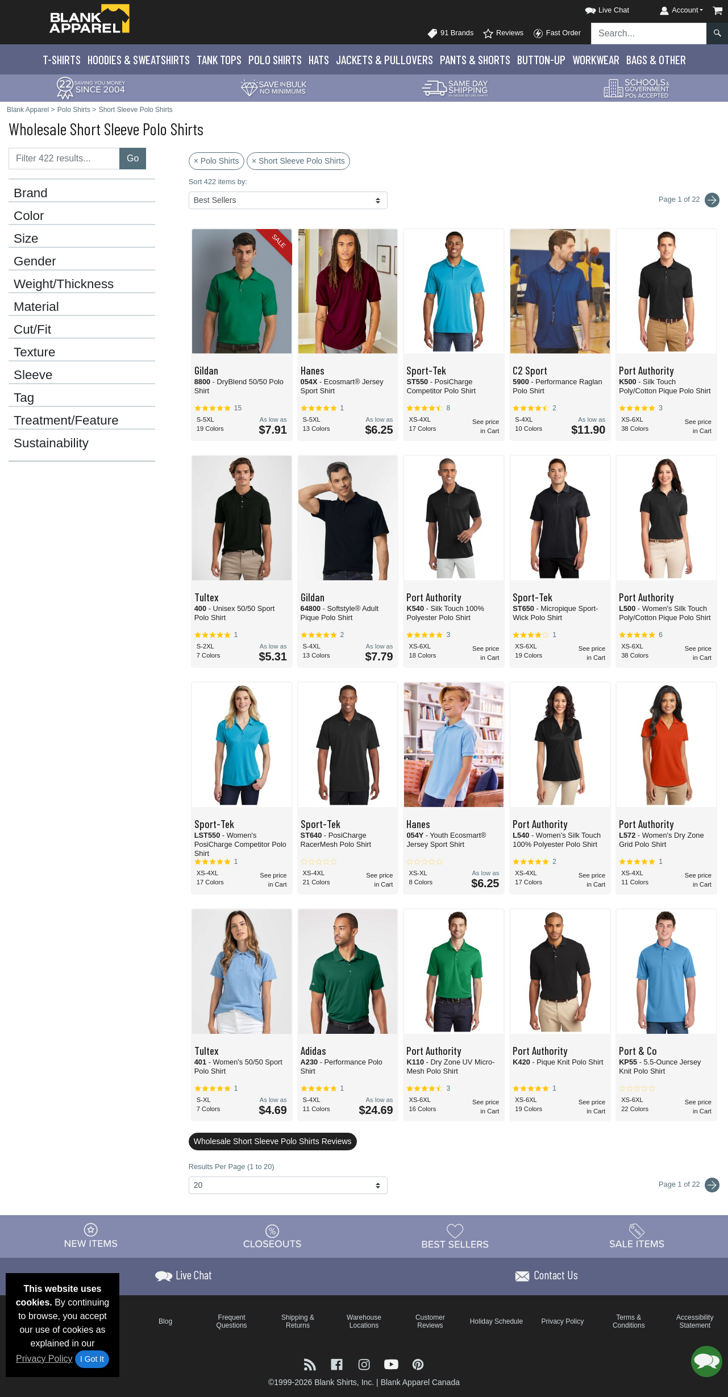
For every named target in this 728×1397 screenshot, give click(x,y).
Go (133, 158)
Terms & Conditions (629, 1321)
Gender (35, 261)
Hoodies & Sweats (139, 59)
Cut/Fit (32, 329)
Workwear (595, 59)
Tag (24, 398)
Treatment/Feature (66, 420)
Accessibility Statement (694, 1321)
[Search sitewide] (649, 33)
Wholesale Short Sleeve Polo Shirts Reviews (273, 1141)
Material (36, 307)
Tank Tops (219, 59)
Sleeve (33, 375)
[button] (596, 8)
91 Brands (450, 33)
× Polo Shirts (216, 160)
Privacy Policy (44, 1358)
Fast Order (557, 33)
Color (29, 216)
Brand (31, 193)
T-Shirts (62, 59)
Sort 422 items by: (218, 181)
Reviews (502, 33)
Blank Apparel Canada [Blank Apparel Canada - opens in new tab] (420, 1382)
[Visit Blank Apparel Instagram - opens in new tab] (365, 1363)
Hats (319, 59)
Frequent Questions (232, 1321)
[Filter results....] (64, 158)
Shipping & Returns (297, 1321)
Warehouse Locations (364, 1321)
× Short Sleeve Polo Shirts (298, 160)
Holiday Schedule (496, 1321)
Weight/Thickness (64, 284)
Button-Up (541, 59)
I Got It (92, 1358)
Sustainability (51, 443)
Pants (475, 59)
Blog (165, 1321)
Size (26, 238)
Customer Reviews (430, 1321)
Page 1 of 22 (689, 1185)
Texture (34, 352)
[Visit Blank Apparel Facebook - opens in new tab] (338, 1363)
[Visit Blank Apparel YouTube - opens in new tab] (392, 1363)
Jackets (384, 59)
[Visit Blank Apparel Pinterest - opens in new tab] (418, 1363)
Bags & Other (656, 59)
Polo (275, 59)
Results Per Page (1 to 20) (231, 1166)
